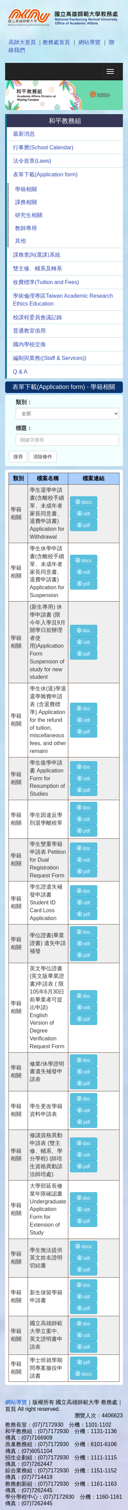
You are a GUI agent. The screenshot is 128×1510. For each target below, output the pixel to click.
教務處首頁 (56, 42)
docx (83, 502)
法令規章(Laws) (32, 161)
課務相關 (26, 202)
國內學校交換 (29, 344)
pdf (83, 525)
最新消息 (24, 134)
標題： (24, 428)
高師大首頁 (22, 42)
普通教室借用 (29, 331)
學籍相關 (26, 189)
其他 (20, 241)
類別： (24, 402)
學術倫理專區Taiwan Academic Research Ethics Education (63, 300)
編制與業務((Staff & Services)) (49, 358)
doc (83, 630)
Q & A (20, 372)
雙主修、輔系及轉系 (37, 268)
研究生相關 (28, 215)
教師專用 (26, 228)
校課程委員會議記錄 (37, 317)
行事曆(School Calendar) (43, 147)
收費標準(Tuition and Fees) (46, 282)
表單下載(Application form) (45, 174)
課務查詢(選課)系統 (36, 255)
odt (83, 513)
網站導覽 (89, 42)
